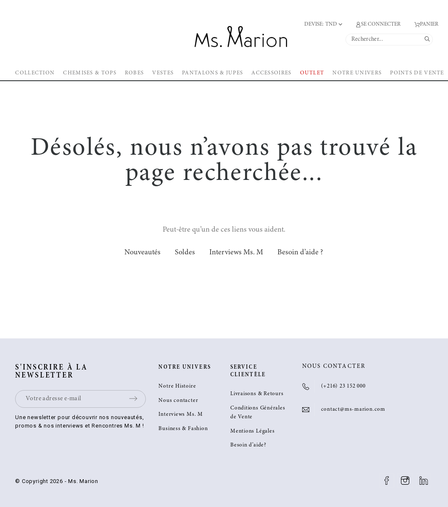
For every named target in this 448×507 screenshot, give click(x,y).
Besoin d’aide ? (300, 252)
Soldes (185, 252)
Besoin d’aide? (248, 445)
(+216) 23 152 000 (343, 386)
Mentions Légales (252, 431)
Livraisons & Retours (257, 394)
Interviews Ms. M (236, 252)
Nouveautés (142, 252)
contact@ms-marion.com (353, 409)
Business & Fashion (183, 429)
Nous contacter (178, 401)
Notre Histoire (177, 386)
